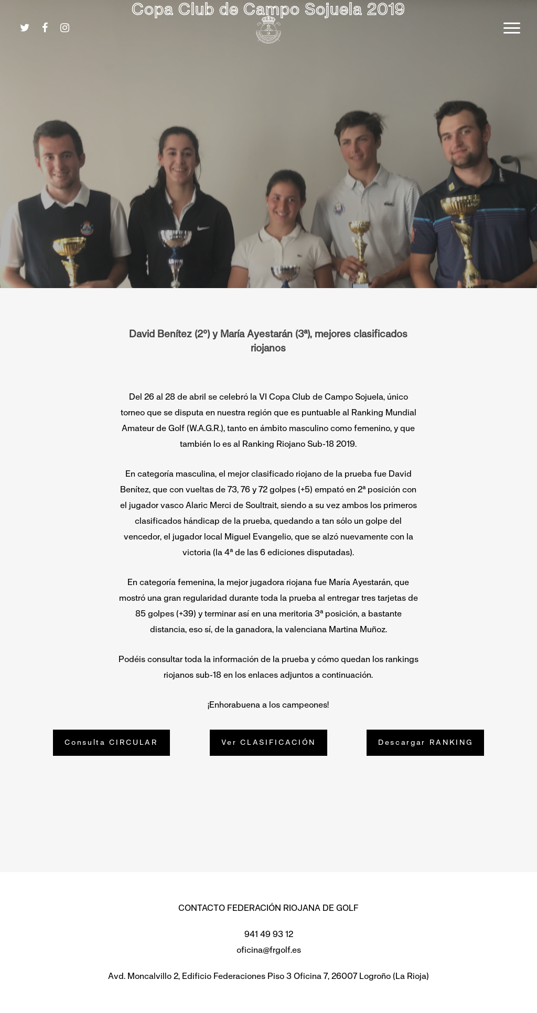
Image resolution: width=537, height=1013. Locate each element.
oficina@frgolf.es (269, 950)
